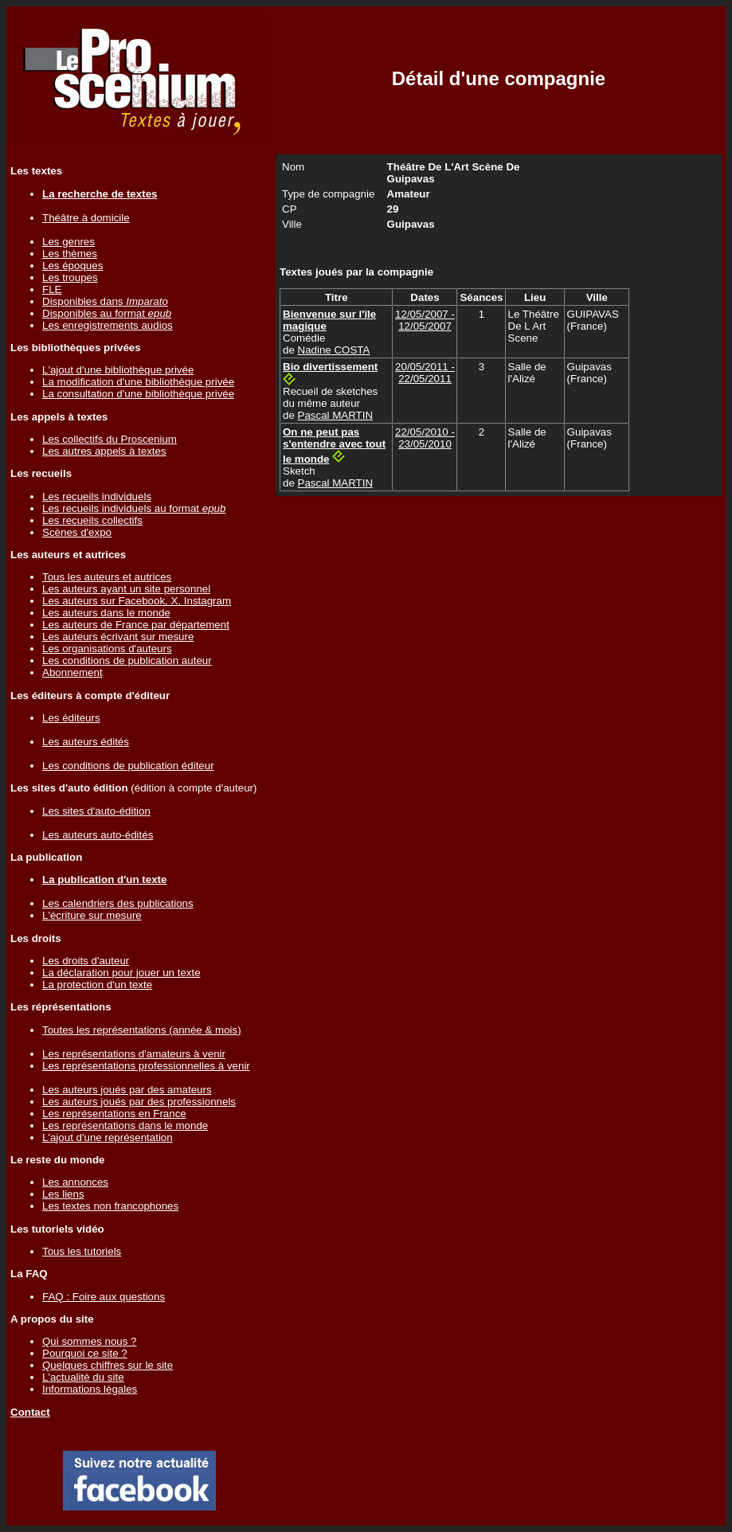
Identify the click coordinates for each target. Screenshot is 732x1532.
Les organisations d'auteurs (107, 649)
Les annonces (75, 1182)
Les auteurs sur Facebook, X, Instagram (136, 601)
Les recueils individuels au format (133, 508)
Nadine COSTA (334, 350)
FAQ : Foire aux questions (103, 1297)
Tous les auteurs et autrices (106, 577)
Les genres (68, 242)
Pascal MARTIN (336, 415)
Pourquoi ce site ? (84, 1353)
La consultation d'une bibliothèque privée (138, 394)
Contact (30, 1412)
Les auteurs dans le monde (106, 613)
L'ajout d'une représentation (107, 1137)
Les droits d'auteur (85, 961)
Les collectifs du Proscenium (109, 439)
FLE (51, 289)
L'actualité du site (83, 1377)
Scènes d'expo (77, 532)
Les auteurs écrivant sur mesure (118, 637)
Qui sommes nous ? (89, 1341)
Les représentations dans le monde (125, 1125)
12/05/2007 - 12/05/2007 (425, 320)
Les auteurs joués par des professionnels (139, 1102)
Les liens (63, 1194)
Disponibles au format (106, 313)
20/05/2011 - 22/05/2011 (425, 373)
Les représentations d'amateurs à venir (133, 1054)
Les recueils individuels (96, 496)
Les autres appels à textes (104, 451)
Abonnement (72, 672)
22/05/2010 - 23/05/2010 (425, 438)
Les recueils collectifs (92, 520)
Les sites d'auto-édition (96, 811)
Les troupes (70, 277)
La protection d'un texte (97, 985)
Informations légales (89, 1389)
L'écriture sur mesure (92, 915)
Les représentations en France (114, 1114)
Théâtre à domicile (86, 218)
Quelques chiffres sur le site (107, 1365)
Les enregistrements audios (107, 325)
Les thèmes (69, 254)
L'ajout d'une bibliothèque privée (118, 370)
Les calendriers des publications (118, 903)
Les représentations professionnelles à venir (146, 1066)
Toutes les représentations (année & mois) (141, 1030)
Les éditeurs (71, 718)
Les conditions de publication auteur (127, 660)
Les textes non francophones (110, 1206)
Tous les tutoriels (81, 1251)
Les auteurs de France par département (135, 625)
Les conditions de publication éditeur (128, 766)
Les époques (72, 266)
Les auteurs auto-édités (97, 835)
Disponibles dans (105, 301)
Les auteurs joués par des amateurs (127, 1090)
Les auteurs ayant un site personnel (126, 589)
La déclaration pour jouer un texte (121, 973)
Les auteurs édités (85, 742)
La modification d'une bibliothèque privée (138, 382)
